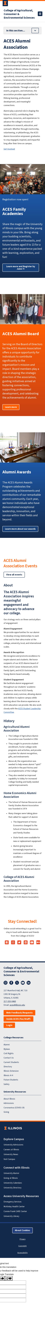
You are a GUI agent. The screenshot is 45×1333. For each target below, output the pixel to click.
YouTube (22, 982)
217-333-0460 (10, 1001)
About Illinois (9, 1098)
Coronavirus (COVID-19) (14, 1107)
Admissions (9, 1103)
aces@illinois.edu (17, 1005)
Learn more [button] (11, 407)
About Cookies (22, 1230)
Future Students (11, 1079)
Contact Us (9, 1057)
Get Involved (9, 149)
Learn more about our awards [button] (20, 528)
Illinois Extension (11, 1071)
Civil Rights (9, 1053)
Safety (6, 1084)
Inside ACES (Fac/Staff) (18, 1019)
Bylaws (7, 1049)
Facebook (11, 982)
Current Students (11, 1062)
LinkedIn (28, 982)
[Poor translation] (9, 1278)
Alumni (7, 1044)
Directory (8, 1066)
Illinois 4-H (8, 1075)
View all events (14, 574)
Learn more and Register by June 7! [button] (20, 267)
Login (9, 1025)
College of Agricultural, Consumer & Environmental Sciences (19, 14)
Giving (6, 1111)
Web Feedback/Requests (19, 1012)
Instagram (5, 982)
